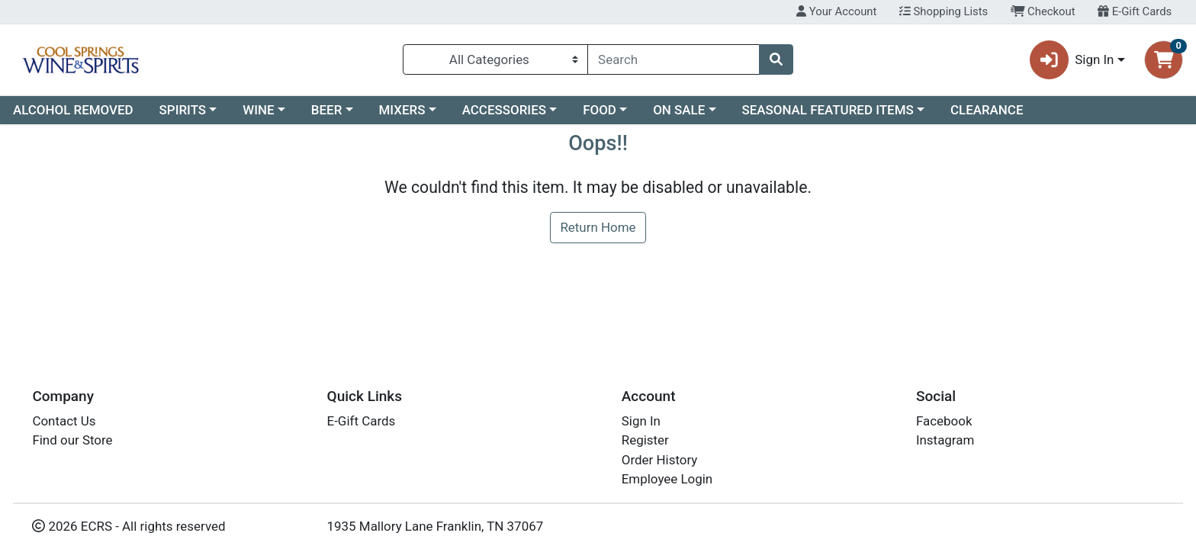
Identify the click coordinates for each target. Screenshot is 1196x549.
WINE (258, 109)
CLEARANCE (987, 109)
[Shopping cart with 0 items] (1163, 59)
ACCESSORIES (504, 109)
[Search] (673, 59)
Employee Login (667, 478)
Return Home (597, 227)
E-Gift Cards (1135, 11)
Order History (660, 459)
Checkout (1043, 11)
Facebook (944, 421)
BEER (326, 109)
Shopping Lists (943, 11)
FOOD (599, 109)
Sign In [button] (1072, 59)
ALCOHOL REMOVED (73, 109)
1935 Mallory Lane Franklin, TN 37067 (435, 526)
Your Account (836, 11)
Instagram (945, 440)
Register (645, 440)
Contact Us (63, 421)
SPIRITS (183, 109)
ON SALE (679, 109)
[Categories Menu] (495, 59)
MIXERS (402, 109)
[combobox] (673, 59)
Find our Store (72, 440)
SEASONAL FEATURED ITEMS (827, 109)
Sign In (641, 421)
